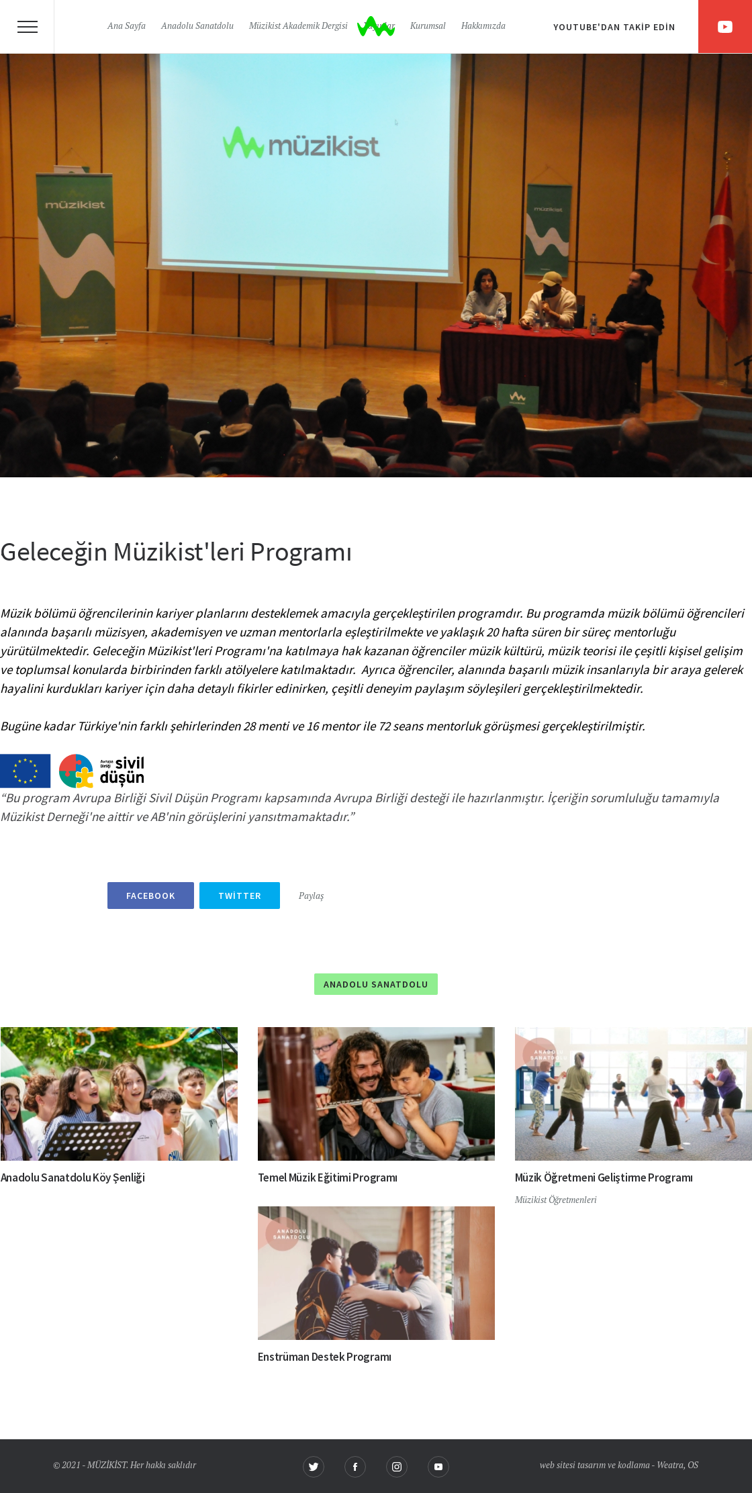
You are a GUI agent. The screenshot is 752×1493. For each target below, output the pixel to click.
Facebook (150, 895)
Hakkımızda (483, 26)
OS (693, 1465)
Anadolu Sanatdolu (197, 26)
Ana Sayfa (126, 26)
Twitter (239, 895)
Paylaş (311, 896)
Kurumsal (428, 26)
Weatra (670, 1465)
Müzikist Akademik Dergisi (298, 26)
